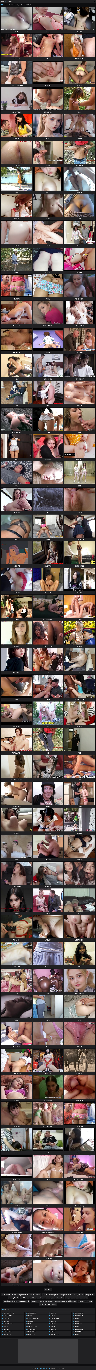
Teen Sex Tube (77, 1323)
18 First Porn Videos (32, 1318)
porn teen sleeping (35, 1295)
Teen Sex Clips (7, 1332)
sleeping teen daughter (10, 1301)
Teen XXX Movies (54, 1318)
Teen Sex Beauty (31, 1313)
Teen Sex (5, 1326)
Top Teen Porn (30, 1329)
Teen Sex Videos (78, 1315)
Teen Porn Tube (7, 1323)
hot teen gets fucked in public (48, 1304)
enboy (61, 1298)
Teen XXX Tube (30, 1334)
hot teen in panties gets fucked (49, 1298)
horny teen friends (71, 1298)
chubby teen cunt (78, 1295)
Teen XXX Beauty (78, 1313)
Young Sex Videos (31, 1326)
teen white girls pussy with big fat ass (65, 1301)
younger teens (90, 1295)
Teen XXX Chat (54, 1334)
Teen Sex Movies (78, 1329)
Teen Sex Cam (6, 1334)
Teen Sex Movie (78, 1332)
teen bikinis (24, 1298)
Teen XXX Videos (31, 1332)
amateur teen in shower (85, 1301)
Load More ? (48, 1290)
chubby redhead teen (66, 1295)
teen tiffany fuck (82, 1298)
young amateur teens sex (46, 1301)
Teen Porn (5, 1318)
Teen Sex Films (7, 1315)
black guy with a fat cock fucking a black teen (15, 1295)
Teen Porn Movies (8, 1313)
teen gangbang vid (24, 1301)
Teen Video (6, 1)
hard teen (34, 1301)
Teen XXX (29, 1323)
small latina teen (33, 1298)
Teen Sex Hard (30, 1321)
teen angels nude (13, 1298)
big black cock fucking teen (50, 1295)
